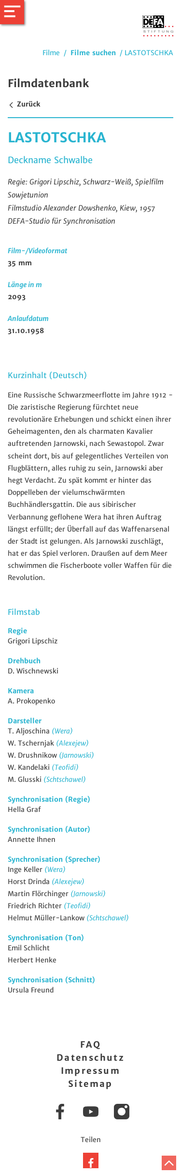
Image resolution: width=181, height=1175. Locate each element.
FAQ (90, 1044)
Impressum (91, 1070)
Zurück (24, 104)
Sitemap (90, 1083)
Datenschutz (90, 1057)
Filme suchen (93, 52)
